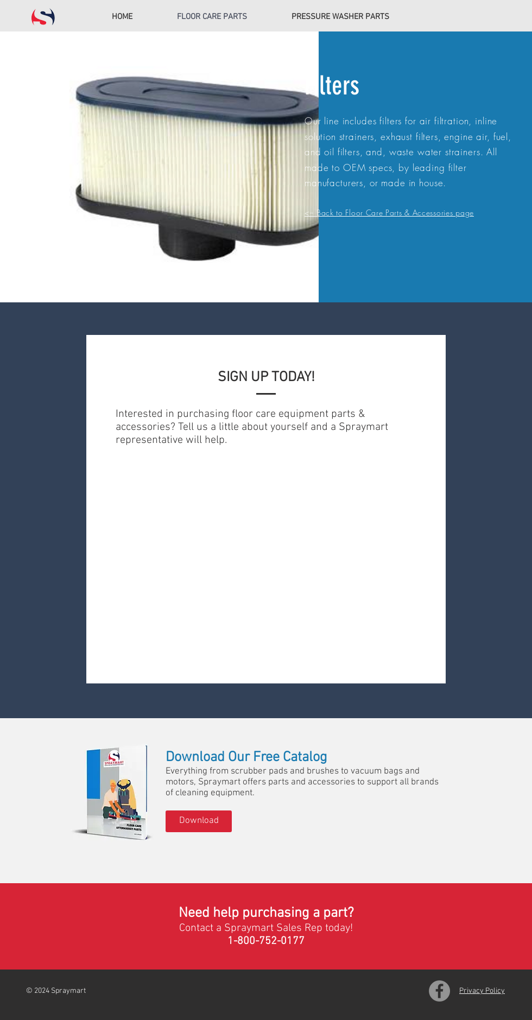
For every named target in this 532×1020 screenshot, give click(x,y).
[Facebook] (439, 991)
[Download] (199, 821)
